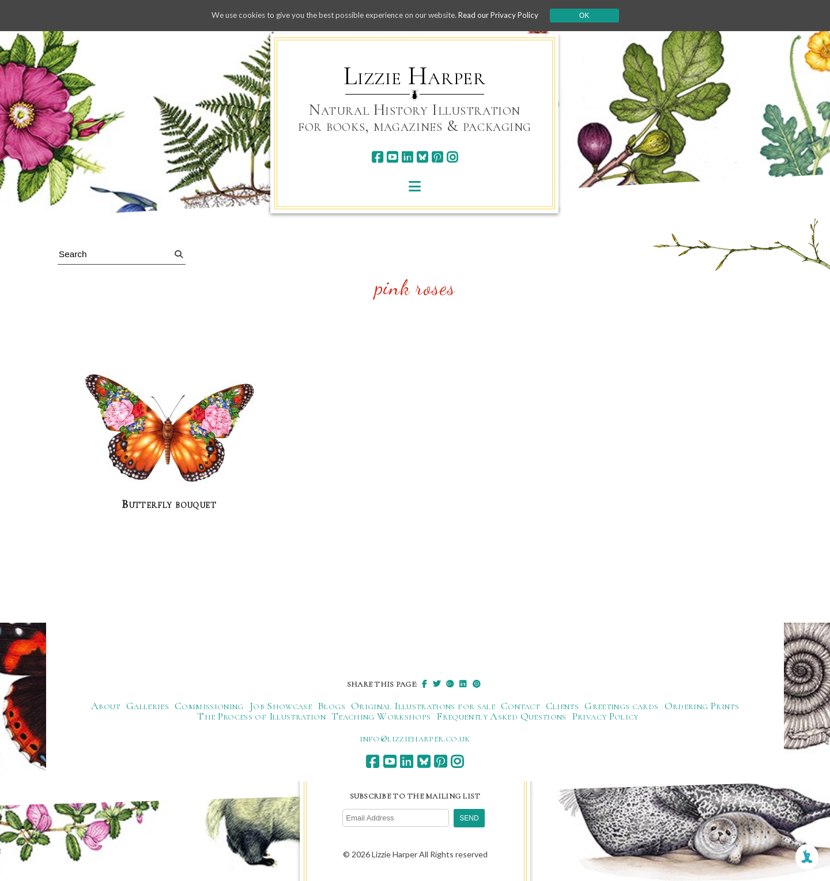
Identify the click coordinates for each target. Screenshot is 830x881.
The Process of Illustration (261, 716)
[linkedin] (407, 157)
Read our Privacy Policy (507, 15)
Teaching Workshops (381, 716)
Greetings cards (621, 705)
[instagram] (452, 157)
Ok (594, 16)
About (105, 705)
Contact (520, 705)
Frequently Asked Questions (501, 716)
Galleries (147, 705)
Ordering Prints (702, 705)
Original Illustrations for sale (423, 705)
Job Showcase (281, 705)
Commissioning (209, 705)
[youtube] (392, 157)
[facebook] (377, 157)
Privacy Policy (605, 716)
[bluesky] (422, 157)
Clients (562, 705)
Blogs (331, 705)
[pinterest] (437, 157)
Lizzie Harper (415, 76)
